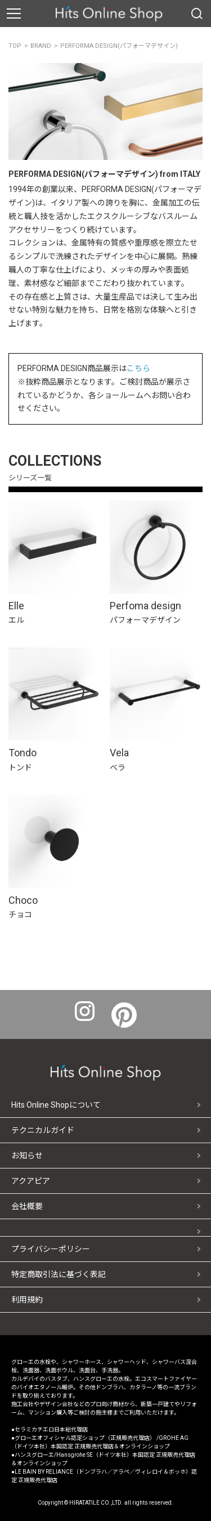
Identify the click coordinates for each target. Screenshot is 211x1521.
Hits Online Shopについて (56, 1104)
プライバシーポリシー (50, 1249)
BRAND (40, 46)
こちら (138, 368)
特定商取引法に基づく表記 (58, 1274)
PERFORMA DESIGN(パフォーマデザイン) (119, 46)
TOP (14, 46)
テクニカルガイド (42, 1130)
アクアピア (30, 1180)
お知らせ (27, 1155)
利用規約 (27, 1299)
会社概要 (27, 1206)
